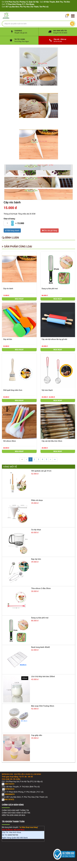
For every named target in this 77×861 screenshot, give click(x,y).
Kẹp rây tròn (36, 559)
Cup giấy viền (36, 735)
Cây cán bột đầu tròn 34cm (52, 441)
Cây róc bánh (8, 289)
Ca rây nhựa (36, 530)
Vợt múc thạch (47, 390)
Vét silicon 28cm (9, 441)
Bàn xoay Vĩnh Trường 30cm (42, 706)
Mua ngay (19, 299)
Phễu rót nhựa (37, 500)
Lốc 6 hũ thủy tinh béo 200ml (43, 676)
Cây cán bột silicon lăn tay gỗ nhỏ (54, 339)
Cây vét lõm (7, 339)
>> (55, 459)
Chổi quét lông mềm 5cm (12, 390)
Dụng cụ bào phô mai (50, 289)
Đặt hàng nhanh (12, 230)
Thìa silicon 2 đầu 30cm (41, 588)
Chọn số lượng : (10, 219)
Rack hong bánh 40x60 (40, 647)
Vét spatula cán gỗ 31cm (41, 471)
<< (22, 459)
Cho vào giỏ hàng (49, 230)
